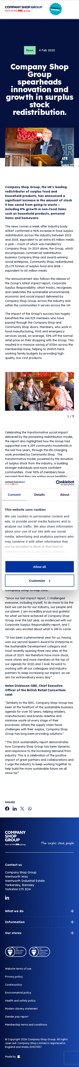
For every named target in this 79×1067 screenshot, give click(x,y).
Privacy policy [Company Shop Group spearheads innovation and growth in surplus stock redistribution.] (14, 976)
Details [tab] (39, 494)
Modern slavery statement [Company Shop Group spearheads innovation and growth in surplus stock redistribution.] (21, 1008)
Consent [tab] (14, 494)
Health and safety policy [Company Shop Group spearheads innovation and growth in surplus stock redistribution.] (20, 1000)
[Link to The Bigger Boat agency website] (18, 1057)
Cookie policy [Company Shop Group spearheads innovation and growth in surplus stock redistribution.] (13, 984)
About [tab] (64, 494)
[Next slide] (66, 392)
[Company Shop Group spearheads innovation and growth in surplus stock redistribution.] (7, 809)
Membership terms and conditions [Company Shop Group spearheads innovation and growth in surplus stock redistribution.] (26, 1024)
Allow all (39, 567)
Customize (39, 580)
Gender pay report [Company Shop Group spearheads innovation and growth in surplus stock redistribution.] (16, 1016)
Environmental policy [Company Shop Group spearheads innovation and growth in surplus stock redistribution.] (18, 992)
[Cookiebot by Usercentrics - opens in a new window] (56, 483)
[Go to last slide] (13, 392)
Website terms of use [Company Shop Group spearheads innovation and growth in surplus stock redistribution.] (18, 968)
